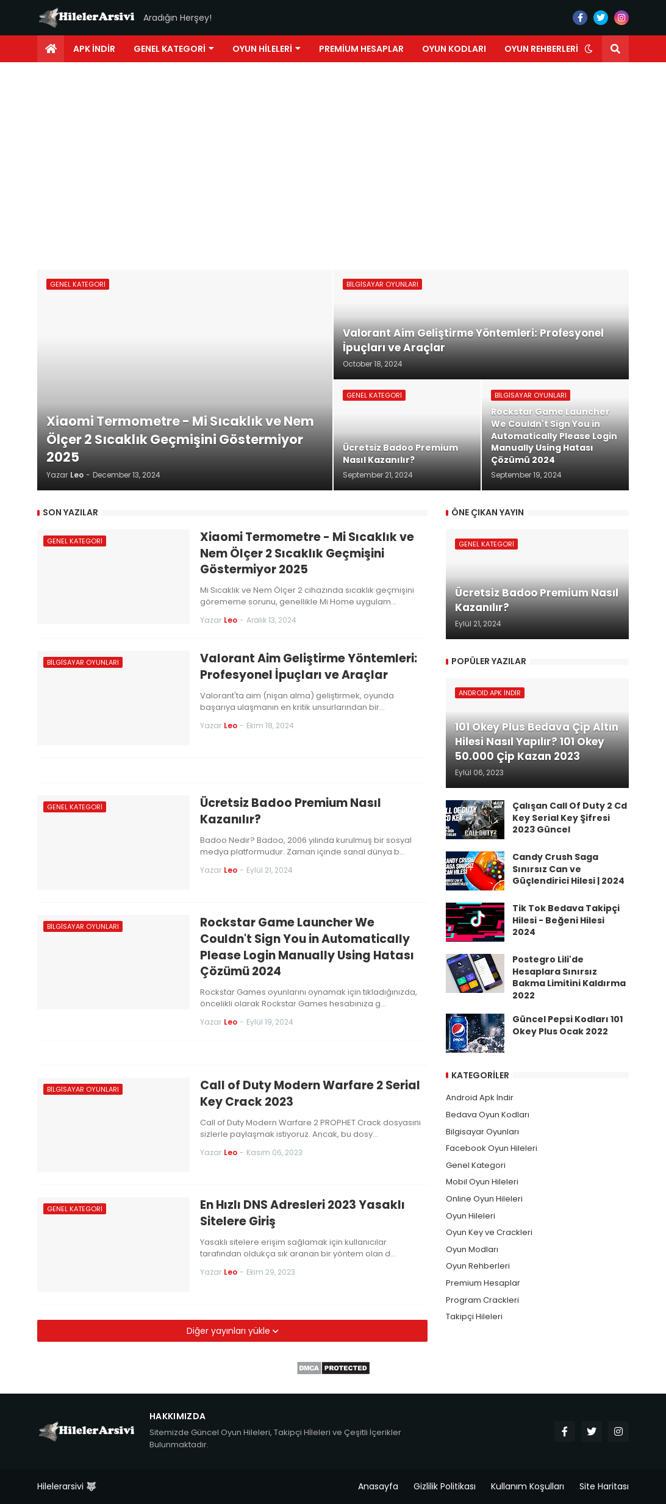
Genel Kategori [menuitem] (170, 49)
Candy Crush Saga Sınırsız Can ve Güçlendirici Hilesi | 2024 (568, 869)
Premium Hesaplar (483, 1283)
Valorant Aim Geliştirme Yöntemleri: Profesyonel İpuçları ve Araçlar (308, 667)
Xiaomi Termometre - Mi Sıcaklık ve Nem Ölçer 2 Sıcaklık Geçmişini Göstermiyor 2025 (307, 553)
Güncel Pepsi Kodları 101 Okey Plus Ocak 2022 (567, 1025)
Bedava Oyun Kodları (487, 1114)
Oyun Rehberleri (478, 1266)
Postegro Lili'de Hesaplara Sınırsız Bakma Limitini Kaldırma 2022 (569, 977)
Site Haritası (604, 1486)
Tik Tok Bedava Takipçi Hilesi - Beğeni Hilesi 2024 (566, 920)
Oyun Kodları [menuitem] (454, 49)
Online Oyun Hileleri (484, 1199)
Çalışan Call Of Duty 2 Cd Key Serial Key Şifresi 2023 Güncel (569, 818)
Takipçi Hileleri (474, 1316)
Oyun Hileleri (470, 1216)
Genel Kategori (476, 1165)
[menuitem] (50, 48)
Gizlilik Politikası (445, 1486)
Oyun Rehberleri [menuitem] (541, 49)
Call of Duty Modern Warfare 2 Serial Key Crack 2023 (310, 1094)
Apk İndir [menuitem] (94, 49)
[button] (588, 48)
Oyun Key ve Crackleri (489, 1232)
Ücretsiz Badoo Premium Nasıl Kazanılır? (290, 811)
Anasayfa (378, 1486)
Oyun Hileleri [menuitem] (262, 49)
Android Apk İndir (480, 1097)
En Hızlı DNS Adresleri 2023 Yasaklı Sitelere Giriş (302, 1213)
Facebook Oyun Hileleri (491, 1148)
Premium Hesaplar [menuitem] (361, 49)
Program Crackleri (482, 1300)
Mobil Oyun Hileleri (482, 1181)
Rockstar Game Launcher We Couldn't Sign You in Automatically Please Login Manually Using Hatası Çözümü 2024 (307, 947)
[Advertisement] (333, 166)
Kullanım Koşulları (527, 1486)
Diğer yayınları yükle (230, 1331)
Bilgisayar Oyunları (482, 1131)
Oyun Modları (472, 1249)
